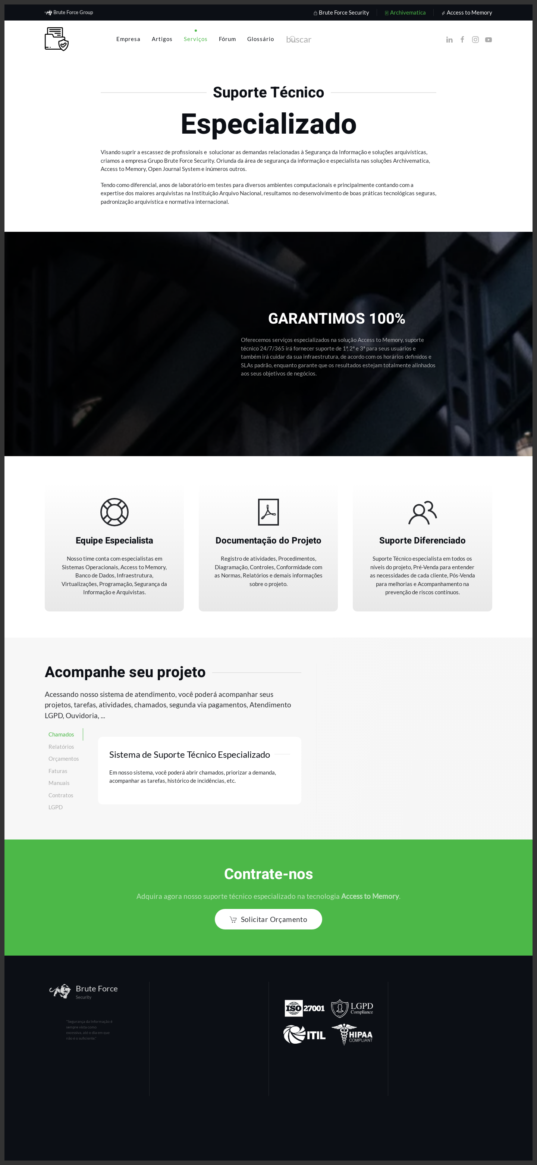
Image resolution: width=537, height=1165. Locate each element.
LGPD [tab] (55, 807)
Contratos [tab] (60, 795)
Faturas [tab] (57, 770)
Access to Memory (466, 12)
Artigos (162, 38)
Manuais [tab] (59, 782)
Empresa (128, 38)
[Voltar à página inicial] (56, 39)
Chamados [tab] (61, 734)
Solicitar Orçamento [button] (269, 919)
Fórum (227, 38)
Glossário (260, 38)
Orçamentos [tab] (63, 758)
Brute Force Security (341, 12)
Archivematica (405, 12)
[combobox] (359, 39)
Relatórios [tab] (61, 746)
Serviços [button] (196, 38)
